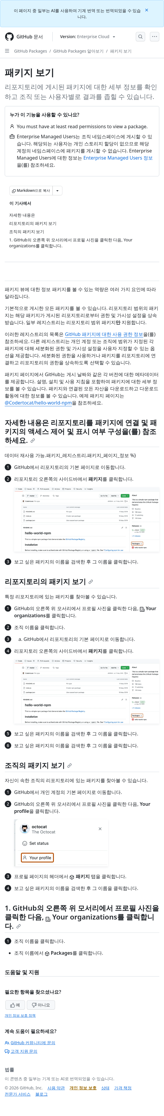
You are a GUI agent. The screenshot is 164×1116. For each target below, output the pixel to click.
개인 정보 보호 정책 (20, 1015)
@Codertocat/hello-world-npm (38, 402)
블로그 (41, 1094)
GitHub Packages (30, 51)
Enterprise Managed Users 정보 (118, 158)
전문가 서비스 (18, 1094)
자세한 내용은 (28, 422)
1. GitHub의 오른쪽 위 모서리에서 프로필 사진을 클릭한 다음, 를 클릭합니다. (82, 917)
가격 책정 (123, 1088)
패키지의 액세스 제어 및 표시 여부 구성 (81, 427)
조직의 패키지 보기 (38, 765)
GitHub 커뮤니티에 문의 (30, 1042)
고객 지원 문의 (21, 1051)
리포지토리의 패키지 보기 (49, 581)
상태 (105, 1088)
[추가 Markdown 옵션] (57, 190)
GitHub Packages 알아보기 (78, 51)
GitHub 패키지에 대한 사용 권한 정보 (104, 334)
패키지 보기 (121, 51)
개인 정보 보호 (82, 1088)
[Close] (147, 9)
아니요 (41, 1005)
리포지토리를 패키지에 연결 (95, 422)
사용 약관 (56, 1088)
